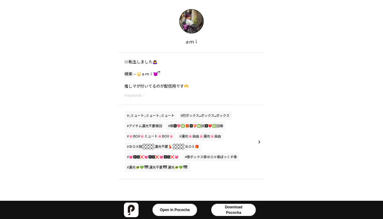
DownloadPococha (233, 210)
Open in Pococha (175, 210)
